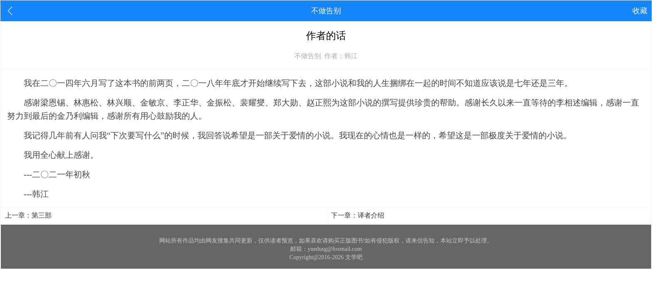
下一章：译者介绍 (357, 215)
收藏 (639, 11)
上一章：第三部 (28, 215)
